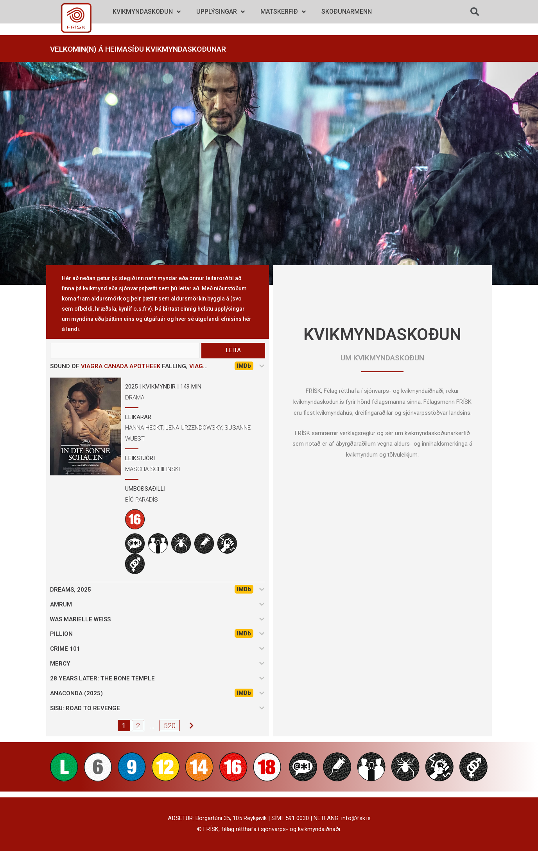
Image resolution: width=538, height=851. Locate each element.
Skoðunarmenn (346, 11)
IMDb (244, 365)
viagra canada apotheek (120, 366)
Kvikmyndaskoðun (147, 12)
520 (170, 725)
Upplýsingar (220, 12)
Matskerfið (283, 12)
